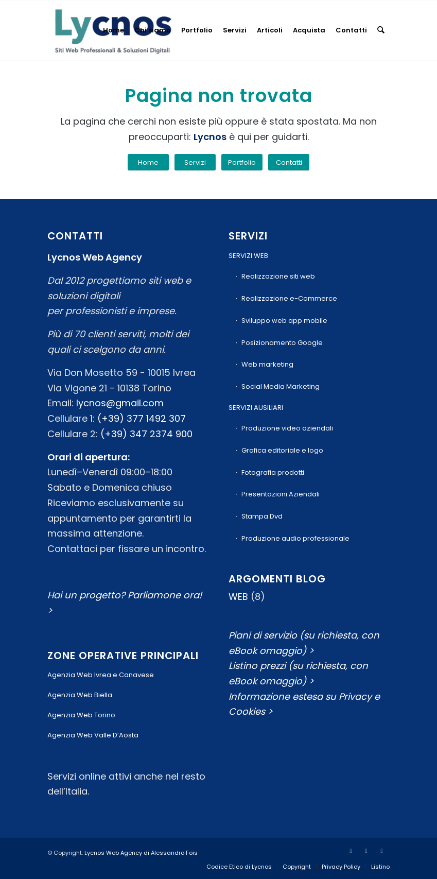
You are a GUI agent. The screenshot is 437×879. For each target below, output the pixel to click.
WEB (238, 596)
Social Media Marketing (280, 386)
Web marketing (267, 364)
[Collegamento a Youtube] (366, 850)
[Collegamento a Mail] (382, 850)
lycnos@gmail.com (120, 403)
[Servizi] (195, 162)
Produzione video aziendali (287, 428)
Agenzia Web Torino (81, 715)
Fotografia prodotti (272, 472)
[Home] (148, 162)
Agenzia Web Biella (79, 695)
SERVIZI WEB (248, 256)
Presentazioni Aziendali (280, 494)
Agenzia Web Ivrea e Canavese (100, 675)
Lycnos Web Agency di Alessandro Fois (141, 853)
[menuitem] (113, 30)
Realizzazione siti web (278, 276)
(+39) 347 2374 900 (146, 433)
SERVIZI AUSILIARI (256, 407)
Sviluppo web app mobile (284, 320)
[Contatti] (288, 162)
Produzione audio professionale (295, 538)
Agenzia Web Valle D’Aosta (92, 735)
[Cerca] (380, 30)
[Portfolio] (242, 162)
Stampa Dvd (262, 516)
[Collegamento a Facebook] (351, 850)
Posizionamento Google (282, 343)
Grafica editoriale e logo (282, 450)
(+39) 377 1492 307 (141, 418)
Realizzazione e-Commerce (289, 298)
